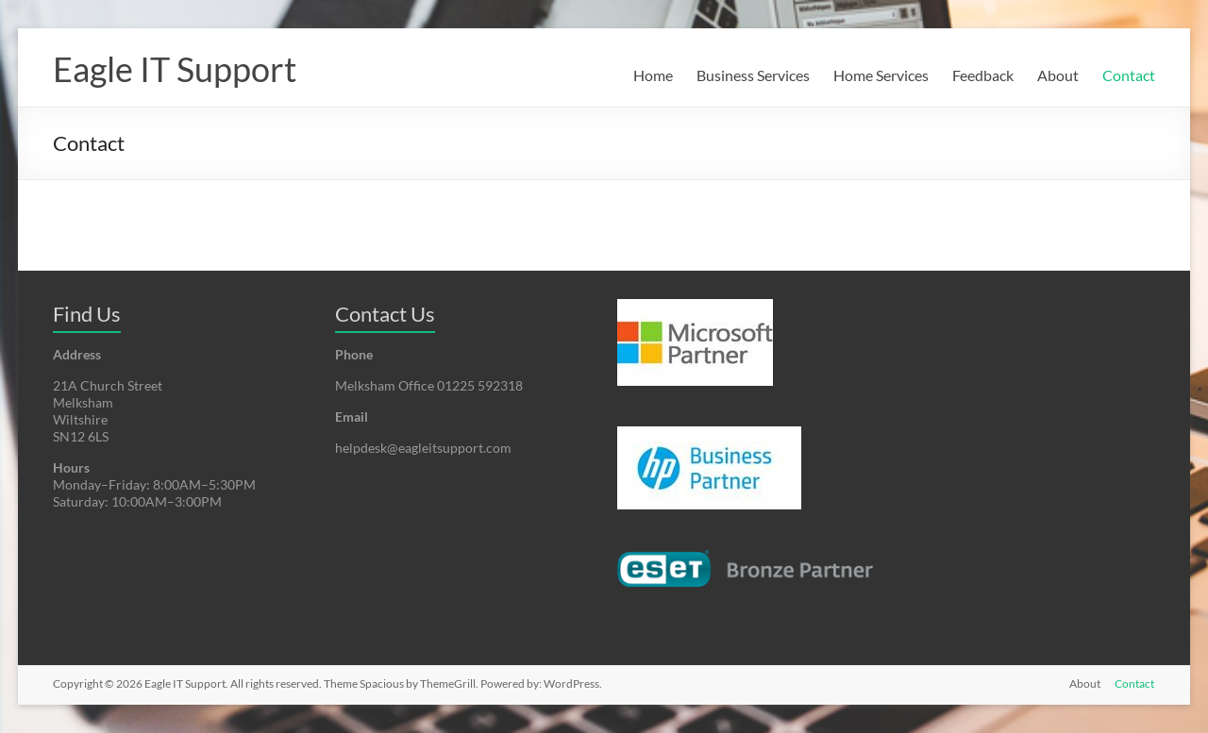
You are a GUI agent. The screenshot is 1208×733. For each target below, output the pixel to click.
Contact (1128, 75)
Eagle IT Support (174, 69)
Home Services (881, 75)
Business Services (753, 75)
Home (653, 75)
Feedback (983, 75)
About (1058, 75)
